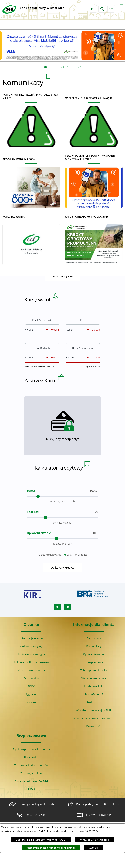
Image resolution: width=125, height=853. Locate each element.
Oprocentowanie (93, 654)
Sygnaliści (31, 694)
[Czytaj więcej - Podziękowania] (31, 238)
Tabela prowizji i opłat (93, 670)
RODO (31, 686)
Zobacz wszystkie (62, 276)
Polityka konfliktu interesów (31, 662)
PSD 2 (31, 789)
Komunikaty (93, 646)
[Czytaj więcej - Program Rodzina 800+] (31, 181)
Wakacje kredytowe (93, 678)
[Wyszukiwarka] (102, 9)
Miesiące (82, 569)
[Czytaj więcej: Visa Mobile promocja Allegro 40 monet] (62, 46)
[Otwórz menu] (121, 3)
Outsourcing (31, 678)
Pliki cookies (31, 757)
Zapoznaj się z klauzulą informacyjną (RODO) (41, 839)
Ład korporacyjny (31, 646)
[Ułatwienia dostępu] (111, 9)
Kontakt (31, 702)
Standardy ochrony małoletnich (93, 718)
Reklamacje (93, 702)
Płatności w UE (94, 694)
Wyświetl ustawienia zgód (94, 839)
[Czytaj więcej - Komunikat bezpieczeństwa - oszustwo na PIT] (31, 118)
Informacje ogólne (31, 638)
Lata (69, 569)
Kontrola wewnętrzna (31, 670)
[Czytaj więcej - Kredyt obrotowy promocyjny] (94, 238)
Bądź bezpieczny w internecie (31, 749)
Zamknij (93, 847)
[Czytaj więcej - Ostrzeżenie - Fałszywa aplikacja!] (94, 120)
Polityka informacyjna (31, 654)
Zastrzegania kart (31, 773)
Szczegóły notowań (90, 381)
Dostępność (93, 726)
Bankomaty (94, 638)
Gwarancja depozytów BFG (31, 781)
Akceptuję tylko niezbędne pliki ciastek (51, 847)
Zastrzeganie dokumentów (31, 765)
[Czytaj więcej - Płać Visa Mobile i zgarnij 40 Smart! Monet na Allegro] (94, 179)
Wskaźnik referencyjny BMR (93, 710)
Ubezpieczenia (94, 662)
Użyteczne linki (93, 686)
